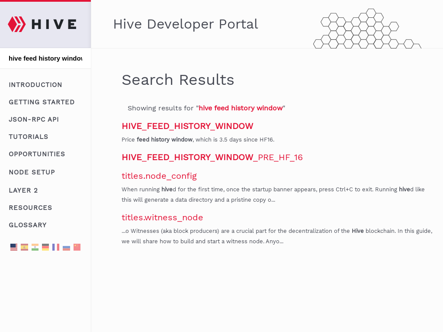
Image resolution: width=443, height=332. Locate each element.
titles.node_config (159, 176)
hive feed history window (240, 108)
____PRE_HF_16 (212, 157)
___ (187, 126)
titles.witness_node (162, 217)
